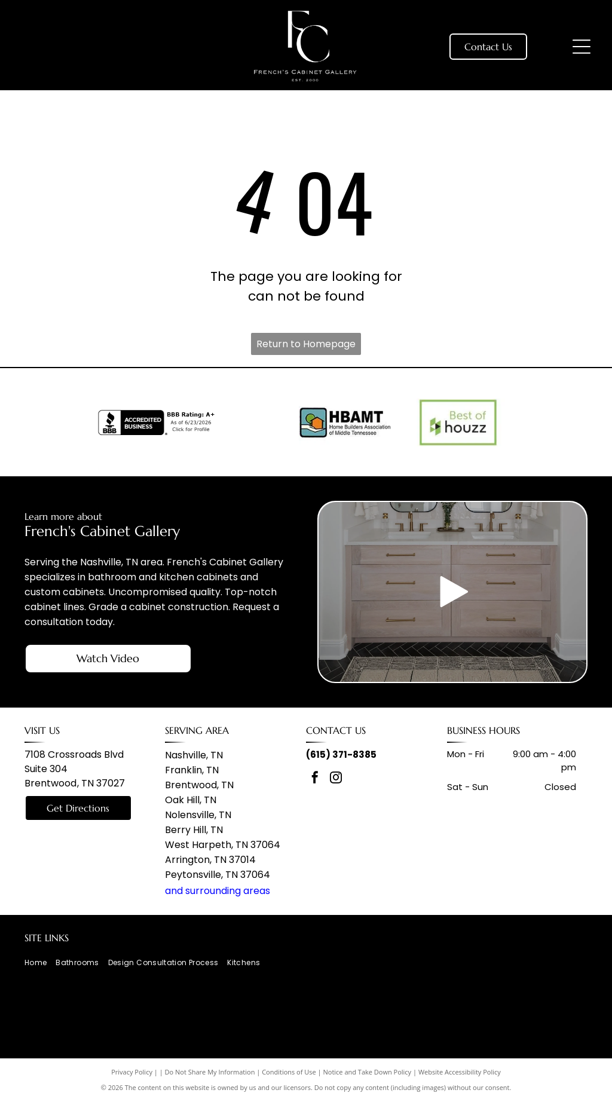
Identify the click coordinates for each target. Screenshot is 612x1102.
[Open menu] (581, 47)
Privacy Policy (131, 1071)
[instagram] (336, 779)
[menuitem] (40, 963)
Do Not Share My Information (210, 1071)
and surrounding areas (217, 891)
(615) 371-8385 (341, 754)
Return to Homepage (306, 344)
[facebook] (315, 779)
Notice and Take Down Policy (367, 1071)
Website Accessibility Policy (459, 1071)
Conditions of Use (289, 1071)
